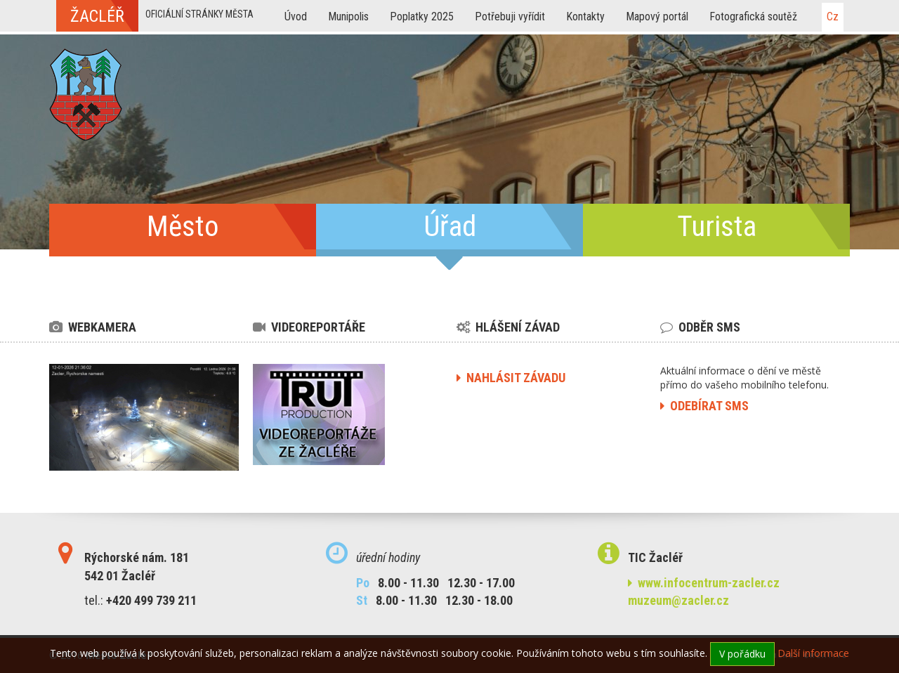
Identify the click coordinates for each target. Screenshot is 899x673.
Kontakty (585, 16)
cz (833, 16)
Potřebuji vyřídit (510, 16)
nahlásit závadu (511, 377)
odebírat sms (704, 405)
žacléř (97, 16)
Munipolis (348, 16)
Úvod (295, 16)
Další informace (813, 653)
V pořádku (742, 653)
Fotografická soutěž (753, 16)
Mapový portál (657, 16)
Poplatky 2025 (422, 16)
